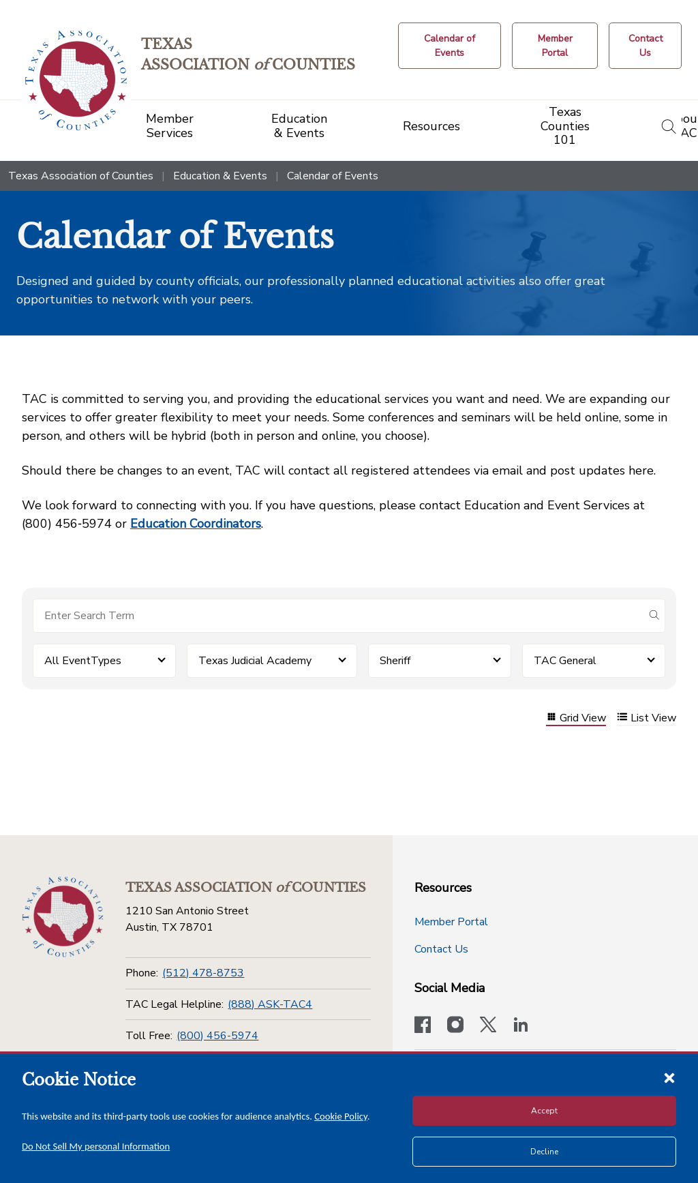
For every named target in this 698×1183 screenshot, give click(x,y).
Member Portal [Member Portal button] (451, 921)
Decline (544, 1151)
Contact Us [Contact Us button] (441, 949)
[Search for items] (338, 616)
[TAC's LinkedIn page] (521, 1026)
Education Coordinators (195, 523)
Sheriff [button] (395, 660)
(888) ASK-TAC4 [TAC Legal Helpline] (270, 1004)
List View (646, 718)
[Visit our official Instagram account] (455, 1026)
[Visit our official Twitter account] (488, 1026)
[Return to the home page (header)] (76, 81)
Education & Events (220, 175)
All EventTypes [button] (82, 660)
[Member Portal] (555, 46)
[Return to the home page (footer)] (63, 917)
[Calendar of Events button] (449, 46)
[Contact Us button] (645, 46)
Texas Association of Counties (80, 175)
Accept (544, 1110)
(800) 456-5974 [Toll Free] (217, 1035)
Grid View (576, 718)
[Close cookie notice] (669, 1077)
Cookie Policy (340, 1116)
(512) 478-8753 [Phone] (203, 972)
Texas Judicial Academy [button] (255, 660)
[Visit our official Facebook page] (422, 1026)
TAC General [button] (565, 660)
